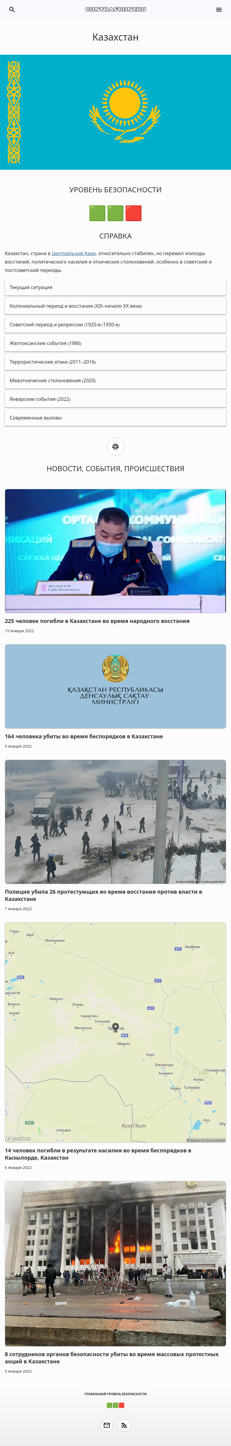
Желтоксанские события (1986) (45, 343)
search (12, 9)
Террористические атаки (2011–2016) (53, 361)
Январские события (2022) (40, 399)
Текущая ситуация (31, 287)
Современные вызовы (36, 417)
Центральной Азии (74, 253)
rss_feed (124, 1425)
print (115, 446)
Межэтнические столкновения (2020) (53, 380)
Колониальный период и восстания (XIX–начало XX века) (76, 306)
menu (219, 9)
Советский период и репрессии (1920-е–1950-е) (64, 324)
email (106, 1425)
